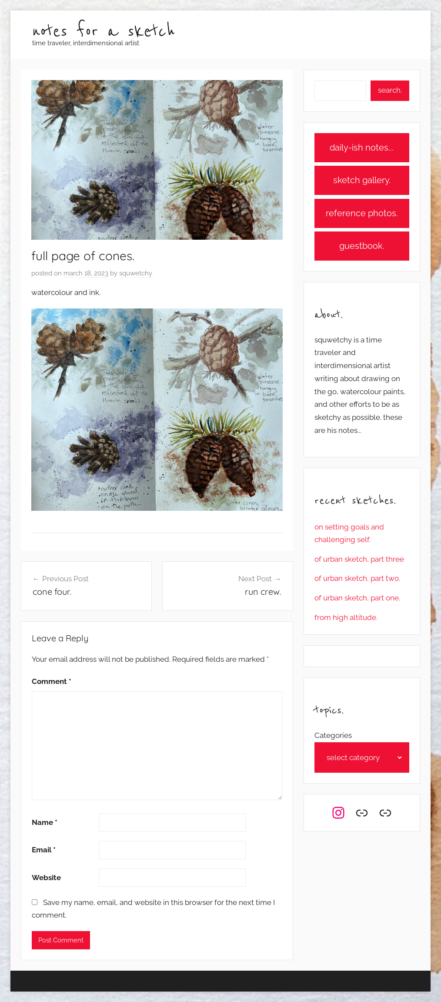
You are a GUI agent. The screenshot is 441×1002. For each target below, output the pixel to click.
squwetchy (135, 273)
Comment (51, 681)
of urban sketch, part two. (357, 578)
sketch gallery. (362, 180)
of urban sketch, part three (359, 559)
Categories (333, 735)
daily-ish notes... (362, 147)
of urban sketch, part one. (357, 597)
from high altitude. (346, 617)
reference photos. (362, 213)
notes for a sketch (103, 31)
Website (46, 877)
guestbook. (361, 246)
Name (44, 822)
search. (390, 90)
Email (44, 849)
